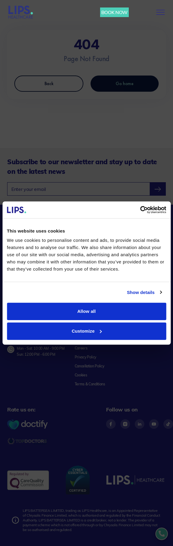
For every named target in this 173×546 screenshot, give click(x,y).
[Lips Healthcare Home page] (20, 12)
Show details (141, 292)
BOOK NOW (114, 12)
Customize (87, 331)
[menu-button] (160, 12)
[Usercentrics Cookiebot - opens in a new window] (140, 210)
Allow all (86, 311)
